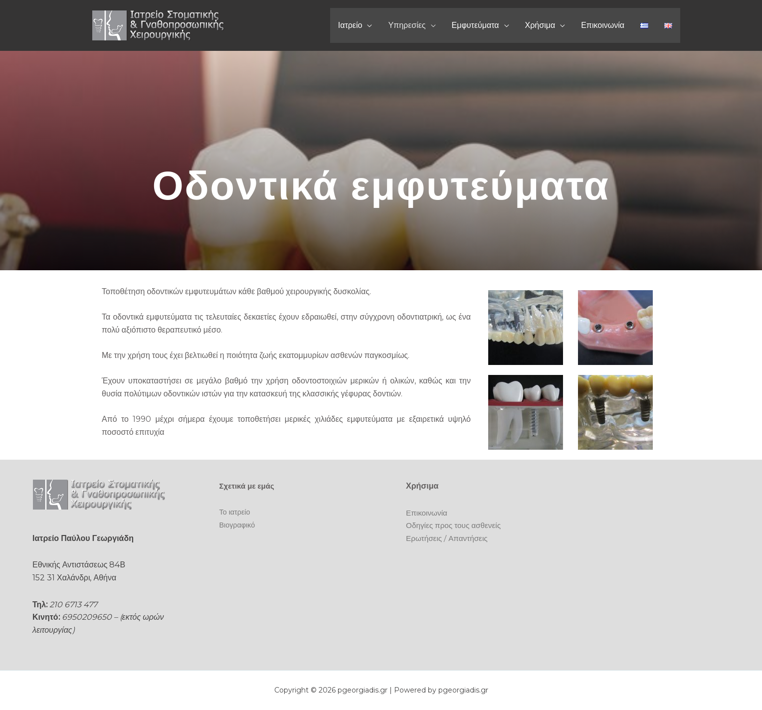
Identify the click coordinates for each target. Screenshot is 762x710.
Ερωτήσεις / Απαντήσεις (448, 538)
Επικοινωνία (602, 25)
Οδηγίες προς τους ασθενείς (455, 525)
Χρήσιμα (540, 25)
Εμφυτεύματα (475, 25)
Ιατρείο (350, 25)
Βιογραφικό (238, 524)
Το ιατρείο (235, 512)
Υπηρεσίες (406, 25)
